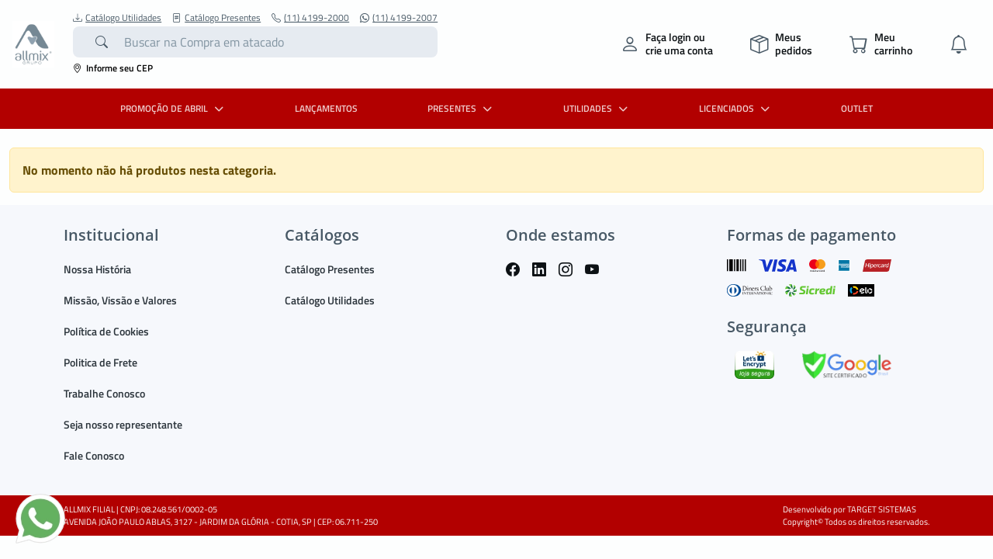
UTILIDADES (597, 108)
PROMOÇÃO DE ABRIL (173, 108)
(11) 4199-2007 (399, 17)
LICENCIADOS (736, 108)
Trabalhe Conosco (104, 393)
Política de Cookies (106, 331)
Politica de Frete (100, 362)
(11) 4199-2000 (310, 17)
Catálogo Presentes (216, 17)
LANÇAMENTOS (326, 108)
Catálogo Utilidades (117, 17)
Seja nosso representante (123, 424)
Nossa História (97, 269)
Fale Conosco (94, 455)
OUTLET (857, 108)
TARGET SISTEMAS (881, 509)
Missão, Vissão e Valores (120, 300)
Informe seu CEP (113, 68)
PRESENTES (461, 108)
